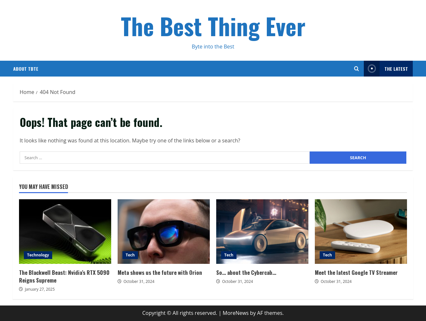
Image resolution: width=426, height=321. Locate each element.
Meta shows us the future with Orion (164, 231)
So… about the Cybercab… (262, 231)
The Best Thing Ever (213, 25)
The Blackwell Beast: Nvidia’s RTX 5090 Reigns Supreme (65, 231)
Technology (38, 255)
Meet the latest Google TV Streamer (361, 231)
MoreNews (236, 312)
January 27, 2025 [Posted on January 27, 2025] (40, 289)
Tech (130, 255)
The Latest (386, 69)
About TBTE (25, 68)
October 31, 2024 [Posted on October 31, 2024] (138, 281)
